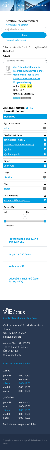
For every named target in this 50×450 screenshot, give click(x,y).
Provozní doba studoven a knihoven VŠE (23, 240)
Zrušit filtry (9, 116)
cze (19, 5)
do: (27, 212)
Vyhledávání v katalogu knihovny (20, 21)
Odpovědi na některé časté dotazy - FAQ (24, 279)
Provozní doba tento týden (16, 363)
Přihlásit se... (38, 5)
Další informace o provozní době (19, 424)
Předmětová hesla (13, 135)
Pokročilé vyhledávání (16, 40)
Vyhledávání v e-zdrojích (16, 24)
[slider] (5, 221)
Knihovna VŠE (16, 266)
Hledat (23, 35)
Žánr (6, 184)
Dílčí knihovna (11, 195)
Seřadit (6, 56)
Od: (5, 212)
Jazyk (6, 172)
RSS (29, 108)
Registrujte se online (20, 254)
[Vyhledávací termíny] (23, 29)
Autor (7, 161)
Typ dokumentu (12, 123)
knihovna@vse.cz (12, 336)
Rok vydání (9, 207)
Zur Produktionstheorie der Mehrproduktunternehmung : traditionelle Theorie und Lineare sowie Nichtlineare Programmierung (28, 74)
